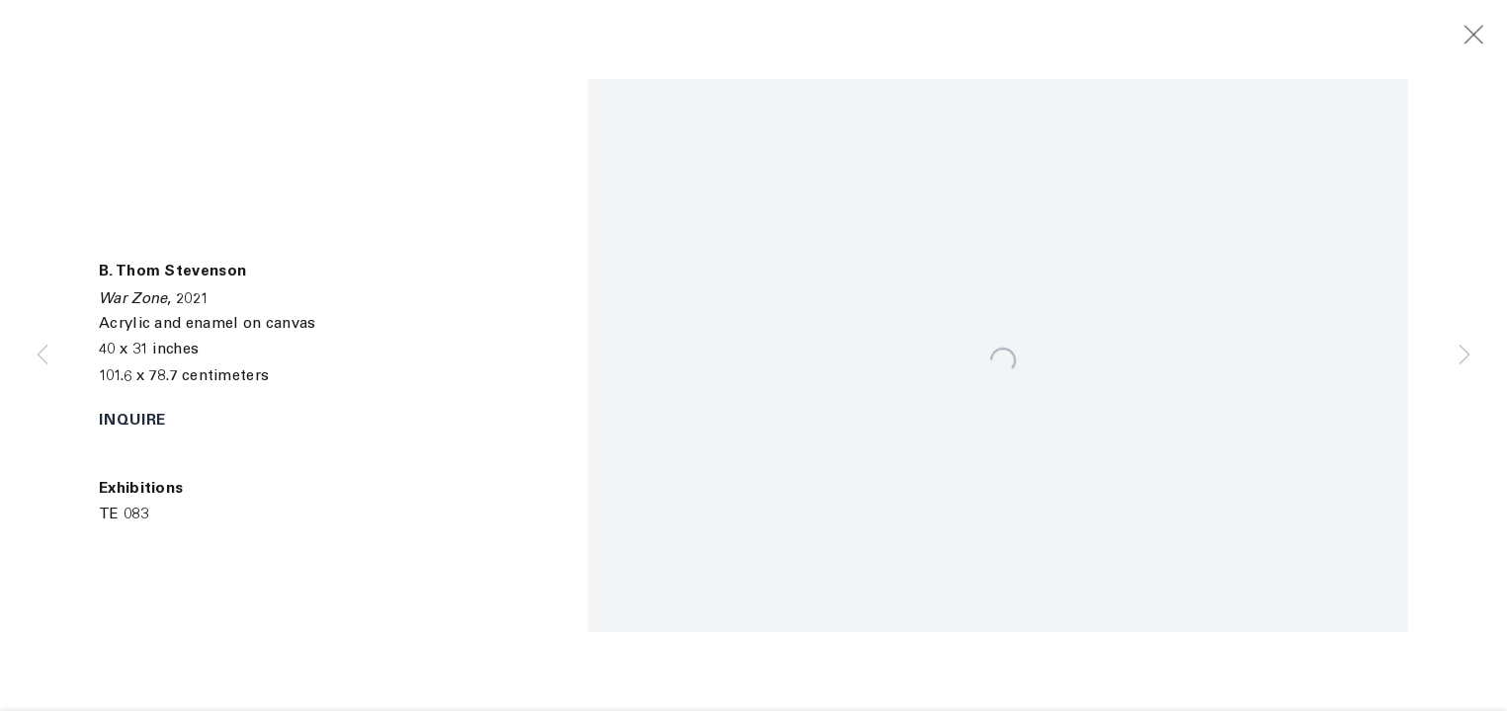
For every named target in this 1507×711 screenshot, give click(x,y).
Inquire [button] (132, 421)
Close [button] (1488, 35)
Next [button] (1464, 355)
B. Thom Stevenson (172, 272)
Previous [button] (42, 355)
